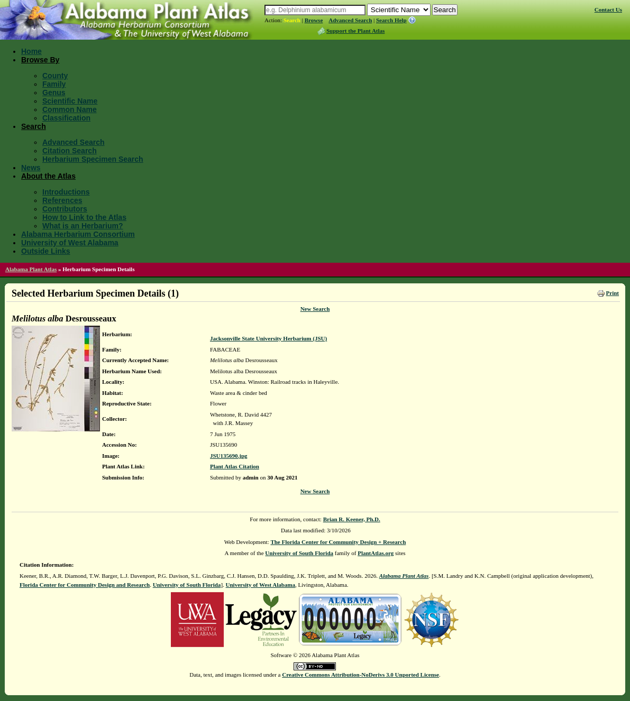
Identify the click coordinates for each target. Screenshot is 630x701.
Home (31, 51)
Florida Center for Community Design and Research (85, 585)
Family (54, 84)
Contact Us (608, 9)
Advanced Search (350, 20)
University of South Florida (299, 553)
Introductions (65, 192)
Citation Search (69, 150)
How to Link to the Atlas (84, 217)
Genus (54, 92)
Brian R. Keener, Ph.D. (351, 519)
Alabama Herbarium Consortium (78, 234)
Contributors (64, 209)
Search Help (391, 20)
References (62, 200)
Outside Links (45, 251)
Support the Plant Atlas (355, 30)
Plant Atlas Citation (234, 466)
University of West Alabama (69, 242)
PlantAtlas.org (376, 553)
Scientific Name (69, 101)
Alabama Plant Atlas (31, 269)
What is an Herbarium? (82, 226)
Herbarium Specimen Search (92, 159)
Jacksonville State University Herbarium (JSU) (268, 338)
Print (612, 293)
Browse (314, 20)
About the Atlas (48, 176)
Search (292, 20)
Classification (66, 118)
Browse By (40, 60)
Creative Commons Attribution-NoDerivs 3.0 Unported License (360, 674)
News (31, 167)
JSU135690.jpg (229, 456)
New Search (315, 309)
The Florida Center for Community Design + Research (338, 542)
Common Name (69, 109)
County (55, 75)
